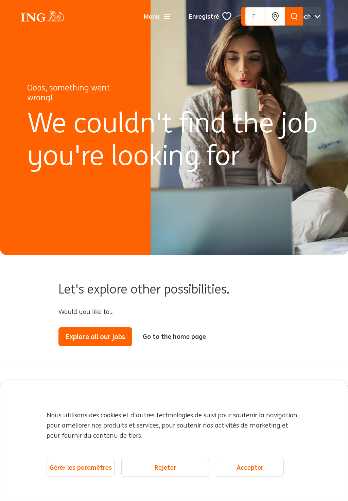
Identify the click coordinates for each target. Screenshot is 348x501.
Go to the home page (174, 336)
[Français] (306, 16)
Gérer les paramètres (81, 468)
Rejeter (165, 468)
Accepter (250, 468)
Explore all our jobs (95, 336)
